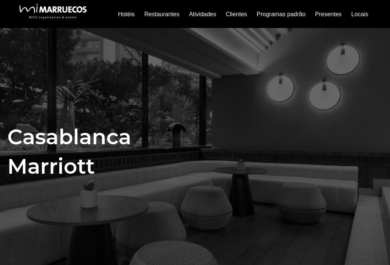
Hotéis (126, 14)
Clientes (236, 14)
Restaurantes (161, 14)
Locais (359, 14)
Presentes (328, 14)
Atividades (202, 14)
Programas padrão (281, 14)
